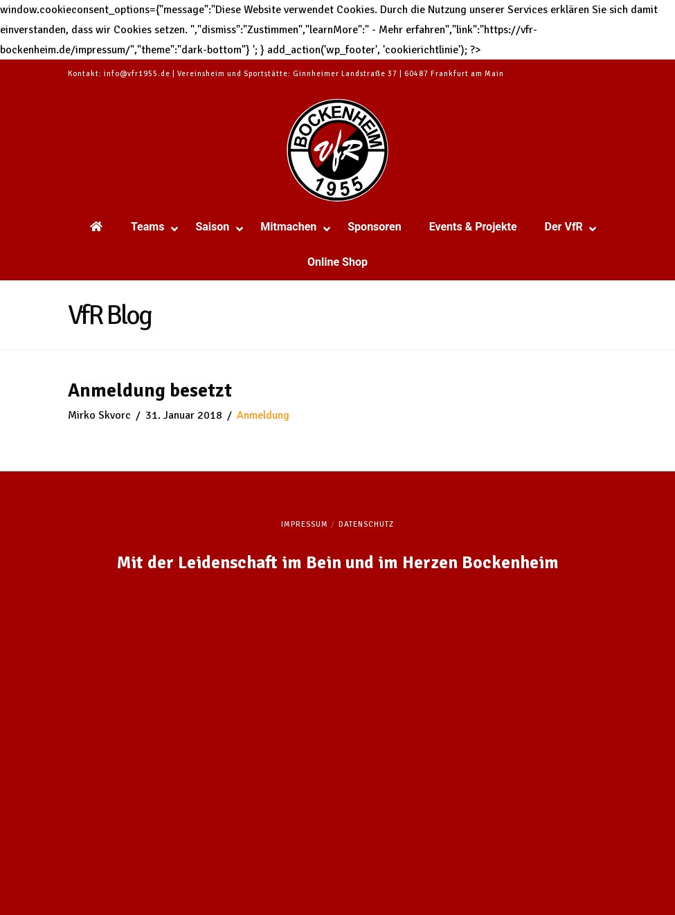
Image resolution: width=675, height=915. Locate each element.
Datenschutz (366, 524)
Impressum (304, 524)
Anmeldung (263, 415)
